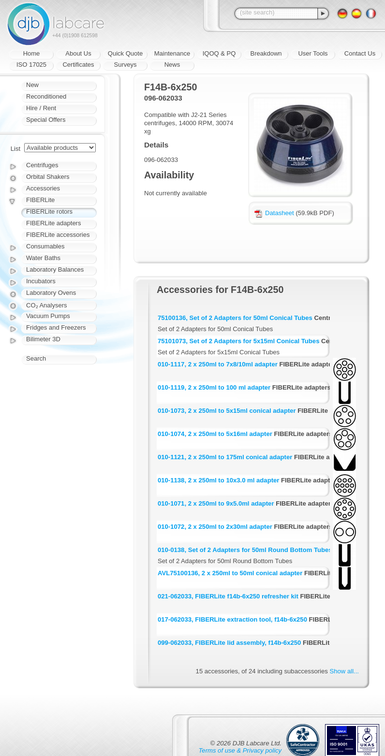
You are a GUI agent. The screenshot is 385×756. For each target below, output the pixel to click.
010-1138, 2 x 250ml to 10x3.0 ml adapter (218, 480)
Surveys (125, 64)
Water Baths (43, 258)
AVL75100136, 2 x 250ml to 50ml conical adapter (230, 573)
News (172, 64)
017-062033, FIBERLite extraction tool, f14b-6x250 (232, 619)
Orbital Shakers (48, 176)
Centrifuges (42, 165)
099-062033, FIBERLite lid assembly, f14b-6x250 (229, 642)
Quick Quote (125, 53)
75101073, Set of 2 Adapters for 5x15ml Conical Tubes (238, 341)
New (32, 84)
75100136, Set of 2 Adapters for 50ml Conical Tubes (235, 317)
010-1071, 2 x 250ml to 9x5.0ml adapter (216, 503)
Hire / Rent (41, 108)
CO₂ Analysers (46, 305)
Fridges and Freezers (56, 327)
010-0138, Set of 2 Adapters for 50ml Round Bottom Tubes (245, 549)
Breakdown (265, 53)
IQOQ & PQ (219, 53)
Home (31, 53)
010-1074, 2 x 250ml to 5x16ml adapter (215, 433)
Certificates (78, 64)
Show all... (344, 671)
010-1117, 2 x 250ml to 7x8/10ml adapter (218, 364)
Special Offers (45, 119)
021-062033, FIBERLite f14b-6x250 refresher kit (228, 596)
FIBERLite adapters (53, 223)
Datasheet (274, 213)
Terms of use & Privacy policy (240, 750)
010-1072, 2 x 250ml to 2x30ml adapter (215, 526)
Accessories (43, 188)
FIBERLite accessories (58, 234)
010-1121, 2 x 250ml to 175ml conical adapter (225, 457)
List (15, 148)
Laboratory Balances (55, 269)
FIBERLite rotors (49, 211)
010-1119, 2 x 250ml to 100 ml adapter (214, 387)
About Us (78, 53)
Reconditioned (46, 96)
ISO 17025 (31, 64)
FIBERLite (40, 200)
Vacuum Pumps (48, 316)
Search (36, 358)
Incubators (41, 281)
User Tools (312, 53)
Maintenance (172, 53)
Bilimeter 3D (43, 339)
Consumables (45, 246)
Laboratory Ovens (51, 292)
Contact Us (359, 53)
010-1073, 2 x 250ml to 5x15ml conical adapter (227, 410)
